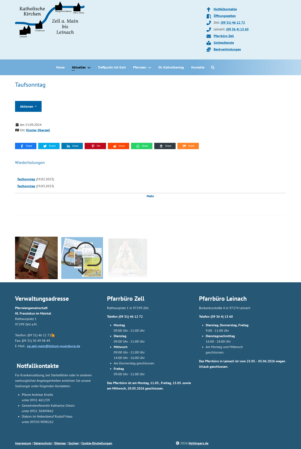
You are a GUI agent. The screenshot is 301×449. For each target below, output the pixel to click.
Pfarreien (139, 67)
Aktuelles (79, 67)
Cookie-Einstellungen (96, 443)
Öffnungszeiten (225, 16)
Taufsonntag (26, 179)
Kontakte (197, 67)
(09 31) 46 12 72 (233, 22)
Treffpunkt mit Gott (112, 67)
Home (60, 67)
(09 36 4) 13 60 (237, 29)
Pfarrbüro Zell (224, 36)
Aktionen (27, 106)
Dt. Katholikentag (171, 67)
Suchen (73, 443)
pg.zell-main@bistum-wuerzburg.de (53, 346)
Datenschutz (43, 443)
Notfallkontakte (225, 9)
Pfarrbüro (212, 298)
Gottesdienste (224, 42)
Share (26, 146)
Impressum (23, 443)
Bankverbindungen (227, 49)
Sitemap (60, 443)
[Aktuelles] (90, 67)
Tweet (49, 146)
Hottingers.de (198, 443)
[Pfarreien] (150, 67)
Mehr (150, 196)
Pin (95, 146)
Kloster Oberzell (38, 130)
